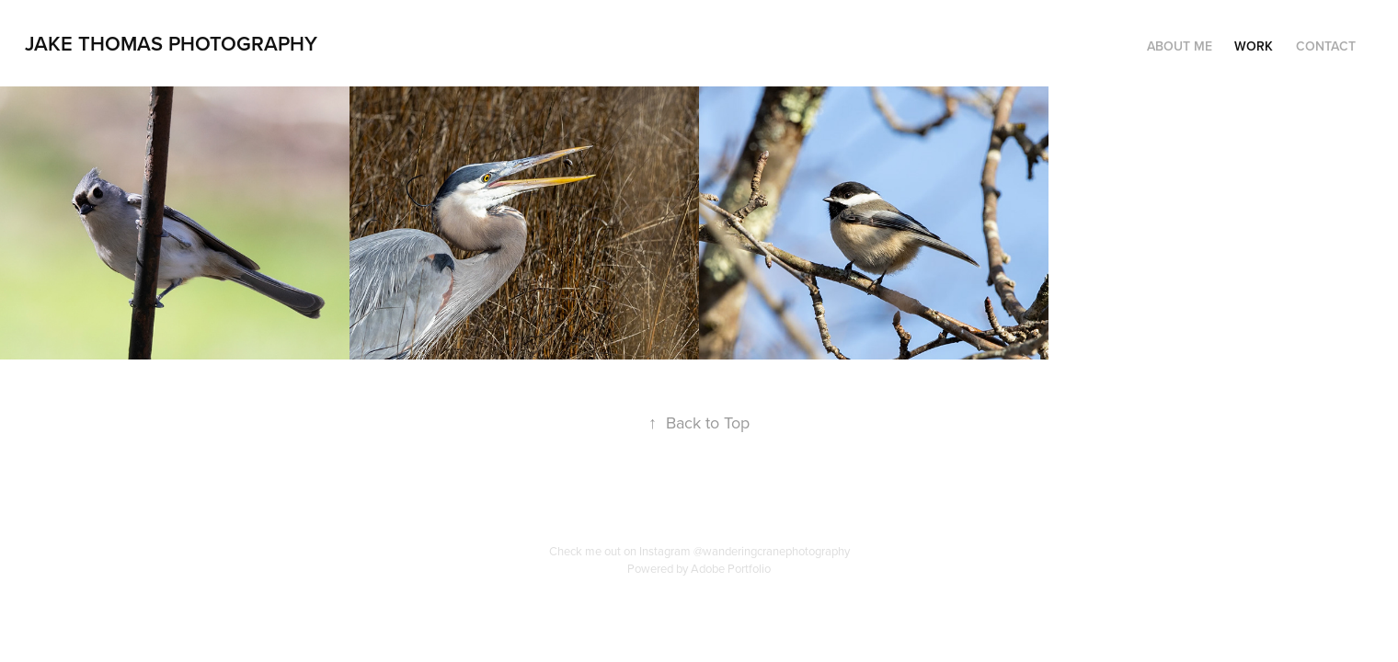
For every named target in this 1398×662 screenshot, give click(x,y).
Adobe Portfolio (731, 568)
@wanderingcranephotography (771, 550)
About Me (1179, 46)
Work (1253, 46)
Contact (1326, 46)
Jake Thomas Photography (171, 43)
